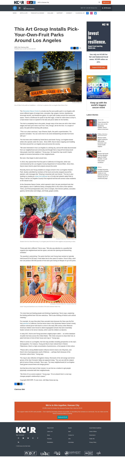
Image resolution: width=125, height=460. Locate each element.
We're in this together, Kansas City (62, 409)
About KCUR (50, 431)
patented (25, 327)
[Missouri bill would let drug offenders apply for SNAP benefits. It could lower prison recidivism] (92, 157)
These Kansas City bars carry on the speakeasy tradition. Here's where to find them (103, 129)
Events (70, 431)
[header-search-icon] (100, 4)
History (100, 170)
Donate (108, 4)
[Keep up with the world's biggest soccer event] (98, 91)
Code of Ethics (93, 435)
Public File (92, 442)
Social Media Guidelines (95, 431)
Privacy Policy (92, 446)
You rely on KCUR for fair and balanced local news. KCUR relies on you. (98, 61)
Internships (71, 446)
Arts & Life (24, 16)
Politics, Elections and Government (102, 138)
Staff (69, 435)
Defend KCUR (62, 421)
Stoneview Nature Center (31, 115)
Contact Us (71, 438)
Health (99, 155)
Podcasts (49, 442)
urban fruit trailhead (41, 180)
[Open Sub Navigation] (17, 16)
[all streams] (106, 11)
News (15, 16)
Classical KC (80, 16)
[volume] (19, 11)
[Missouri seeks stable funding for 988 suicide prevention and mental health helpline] (92, 140)
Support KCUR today (98, 71)
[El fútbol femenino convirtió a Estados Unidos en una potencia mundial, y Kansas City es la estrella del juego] (92, 173)
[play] (15, 12)
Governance (92, 438)
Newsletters (50, 446)
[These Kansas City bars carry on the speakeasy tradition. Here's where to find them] (92, 126)
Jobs (69, 442)
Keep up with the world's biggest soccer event (98, 108)
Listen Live (49, 435)
